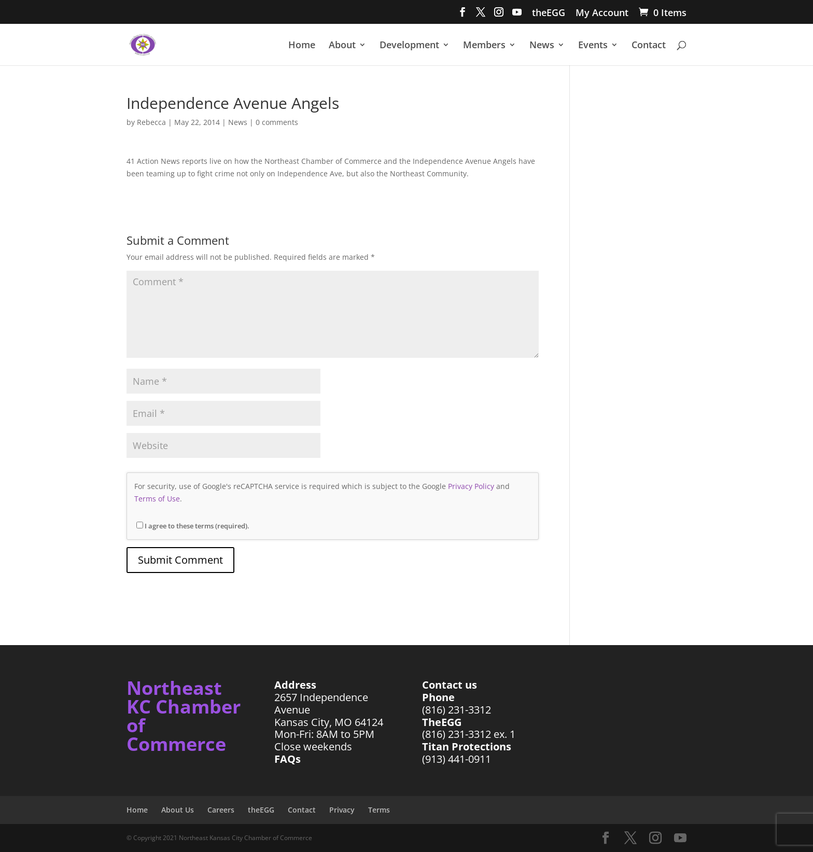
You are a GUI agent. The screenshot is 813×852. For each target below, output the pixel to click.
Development (409, 46)
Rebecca (151, 122)
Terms (379, 810)
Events (593, 46)
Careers (220, 810)
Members (484, 46)
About (342, 46)
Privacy (342, 810)
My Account (602, 13)
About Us (177, 810)
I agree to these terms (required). (192, 525)
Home (301, 46)
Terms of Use (157, 499)
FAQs (287, 759)
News (541, 46)
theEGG (548, 13)
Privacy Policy (471, 486)
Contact (649, 46)
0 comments (277, 122)
